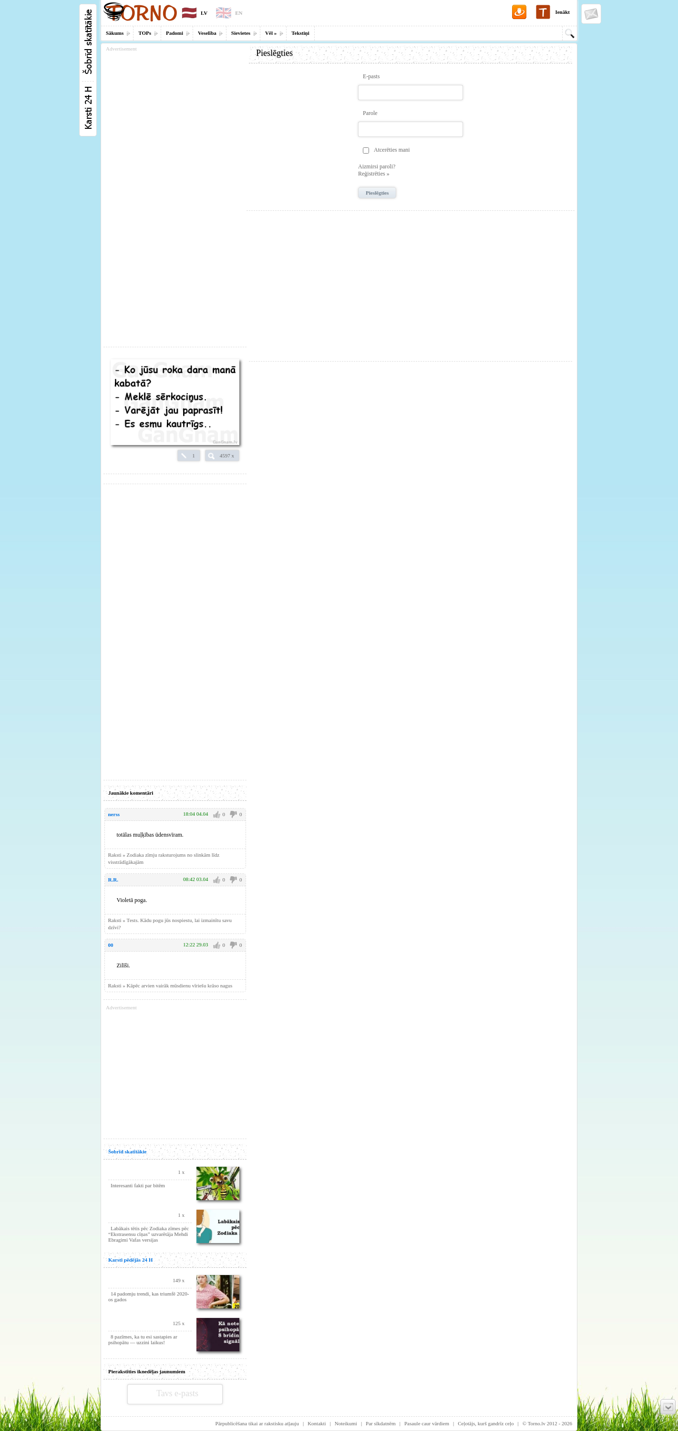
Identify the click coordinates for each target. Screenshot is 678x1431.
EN (238, 13)
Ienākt (562, 12)
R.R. (113, 879)
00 (110, 945)
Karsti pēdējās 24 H (130, 1260)
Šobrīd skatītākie (127, 1151)
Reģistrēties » (374, 173)
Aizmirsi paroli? (376, 166)
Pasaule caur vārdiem (426, 1423)
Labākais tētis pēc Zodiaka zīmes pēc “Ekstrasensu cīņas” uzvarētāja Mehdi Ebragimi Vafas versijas (148, 1234)
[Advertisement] (411, 282)
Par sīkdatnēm (381, 1423)
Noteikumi (346, 1423)
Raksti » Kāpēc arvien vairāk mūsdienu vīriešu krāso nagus (170, 985)
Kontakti (317, 1423)
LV (204, 13)
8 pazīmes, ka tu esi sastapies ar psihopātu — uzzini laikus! (142, 1339)
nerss (114, 814)
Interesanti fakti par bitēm (138, 1185)
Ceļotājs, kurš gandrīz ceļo (486, 1423)
